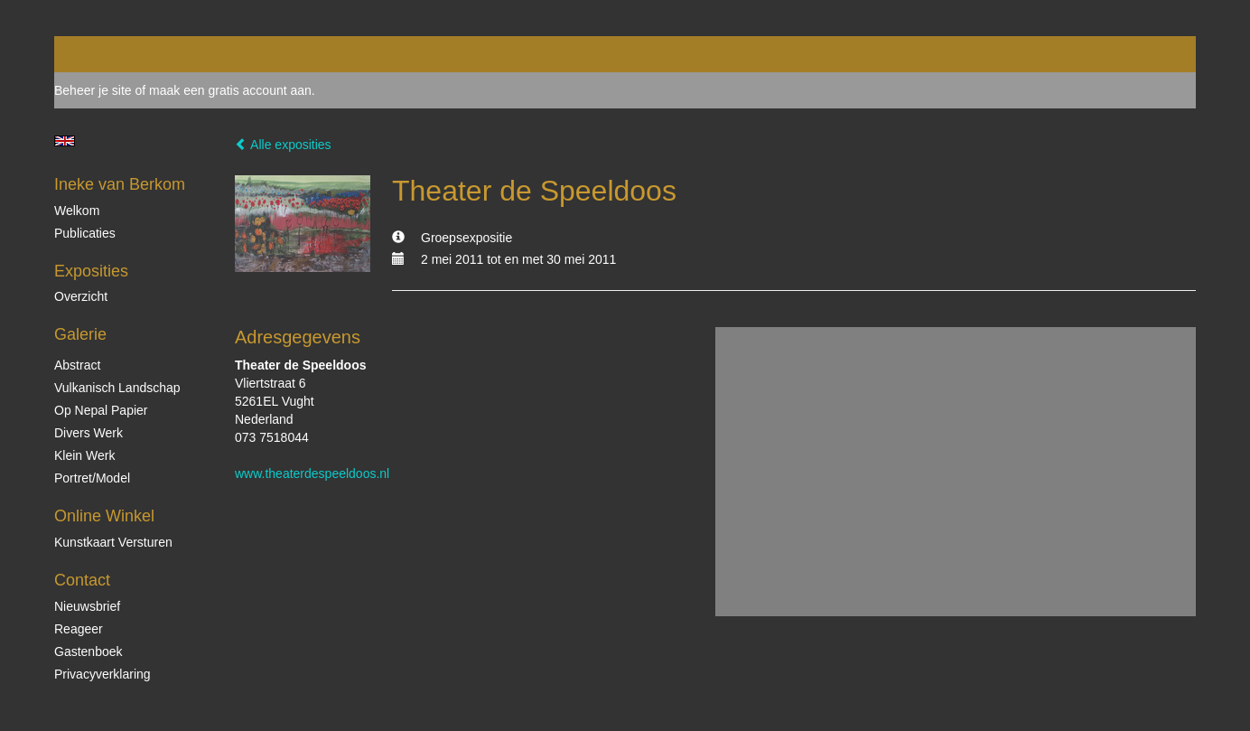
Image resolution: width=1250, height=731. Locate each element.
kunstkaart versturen (113, 542)
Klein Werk (84, 455)
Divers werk (88, 433)
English (64, 141)
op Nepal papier (101, 410)
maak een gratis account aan (230, 90)
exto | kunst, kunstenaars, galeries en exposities (105, 54)
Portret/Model (92, 478)
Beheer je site (93, 90)
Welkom (76, 210)
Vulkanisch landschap (117, 387)
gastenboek (88, 651)
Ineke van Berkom (119, 184)
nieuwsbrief (87, 606)
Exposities (91, 271)
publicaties (85, 233)
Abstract (77, 365)
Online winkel (104, 516)
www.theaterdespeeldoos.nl (312, 473)
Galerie (80, 334)
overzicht (80, 296)
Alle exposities (283, 144)
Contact (82, 580)
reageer (78, 629)
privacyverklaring (102, 674)
